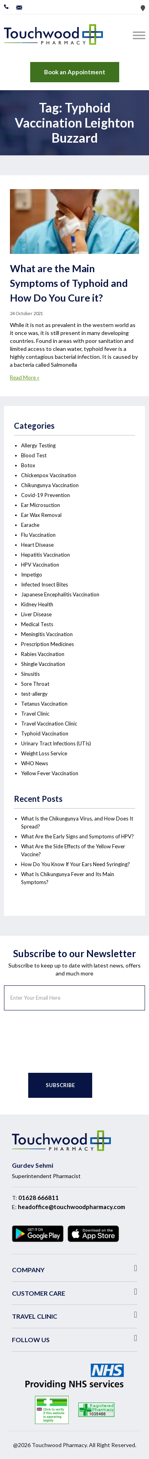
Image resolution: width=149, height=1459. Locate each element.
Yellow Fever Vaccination (49, 773)
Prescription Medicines (47, 644)
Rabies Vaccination (42, 654)
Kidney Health (37, 604)
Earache (30, 525)
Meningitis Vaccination (47, 634)
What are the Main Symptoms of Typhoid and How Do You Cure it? (69, 283)
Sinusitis (30, 674)
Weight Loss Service (44, 753)
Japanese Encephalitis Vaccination (60, 594)
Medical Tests (37, 624)
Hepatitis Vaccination (45, 554)
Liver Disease (36, 614)
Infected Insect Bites (44, 584)
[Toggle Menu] (140, 35)
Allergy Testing (38, 445)
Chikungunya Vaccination (50, 485)
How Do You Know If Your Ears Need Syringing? (75, 864)
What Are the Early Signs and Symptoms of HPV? (77, 836)
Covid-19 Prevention (45, 495)
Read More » (24, 377)
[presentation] (64, 1041)
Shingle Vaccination (43, 664)
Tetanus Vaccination (44, 703)
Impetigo (31, 574)
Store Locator (143, 8)
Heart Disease (37, 545)
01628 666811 (38, 1197)
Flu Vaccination (38, 535)
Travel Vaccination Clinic (49, 723)
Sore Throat (35, 684)
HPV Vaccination (40, 564)
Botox (28, 465)
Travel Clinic (35, 713)
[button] (74, 1268)
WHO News (34, 763)
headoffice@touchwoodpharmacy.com (71, 1206)
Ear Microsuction (40, 505)
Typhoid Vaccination (44, 733)
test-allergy (34, 694)
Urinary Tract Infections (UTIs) (56, 743)
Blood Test (33, 455)
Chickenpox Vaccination (48, 475)
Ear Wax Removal (41, 515)
